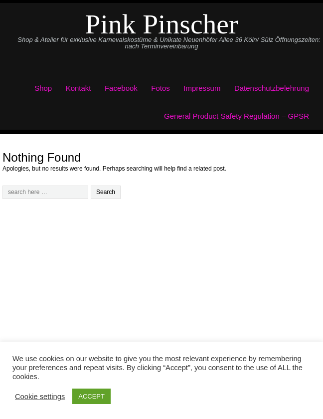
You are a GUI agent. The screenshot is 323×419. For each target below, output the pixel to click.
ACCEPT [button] (91, 396)
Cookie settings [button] (40, 397)
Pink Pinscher (161, 24)
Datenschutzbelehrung (271, 88)
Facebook (121, 88)
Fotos (160, 88)
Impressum (201, 88)
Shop (43, 88)
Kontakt (78, 88)
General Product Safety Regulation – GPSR (236, 116)
